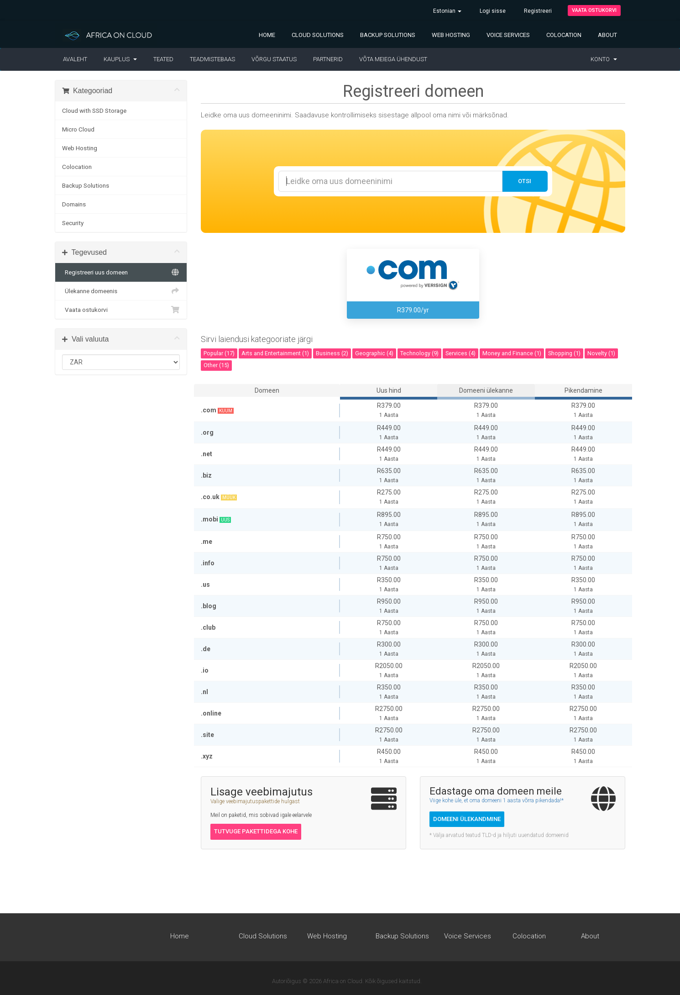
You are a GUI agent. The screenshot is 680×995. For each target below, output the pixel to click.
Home (267, 35)
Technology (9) (419, 353)
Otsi (524, 181)
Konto (604, 59)
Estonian (447, 11)
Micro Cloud (78, 129)
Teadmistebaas (212, 59)
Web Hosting (451, 35)
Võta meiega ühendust (393, 59)
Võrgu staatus (274, 59)
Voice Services (508, 35)
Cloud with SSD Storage (94, 110)
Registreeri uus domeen (121, 272)
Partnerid (328, 59)
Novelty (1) (601, 353)
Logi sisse (493, 11)
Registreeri (538, 11)
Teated (163, 59)
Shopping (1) (564, 353)
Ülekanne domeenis (121, 290)
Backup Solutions (387, 35)
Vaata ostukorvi (594, 10)
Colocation (563, 35)
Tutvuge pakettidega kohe (256, 831)
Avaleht (75, 59)
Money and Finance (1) (511, 353)
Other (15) (216, 365)
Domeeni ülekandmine (467, 819)
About (607, 35)
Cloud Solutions (318, 35)
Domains (74, 204)
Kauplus (120, 59)
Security (73, 222)
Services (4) (460, 353)
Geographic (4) (374, 353)
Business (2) (332, 353)
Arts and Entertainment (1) (275, 353)
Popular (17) (219, 353)
